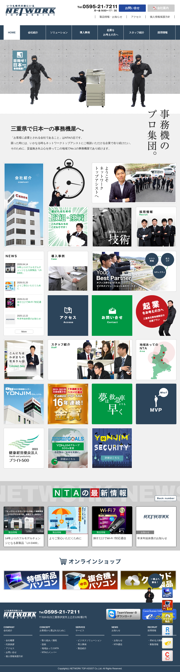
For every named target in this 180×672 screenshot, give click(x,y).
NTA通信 (118, 644)
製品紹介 (82, 648)
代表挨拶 (10, 644)
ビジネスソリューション (90, 640)
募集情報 (154, 644)
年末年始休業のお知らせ (29, 318)
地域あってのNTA (50, 648)
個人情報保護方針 (160, 16)
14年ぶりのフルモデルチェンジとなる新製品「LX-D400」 (29, 270)
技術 (44, 644)
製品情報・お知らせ (111, 16)
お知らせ (118, 640)
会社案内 (163, 8)
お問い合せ (132, 8)
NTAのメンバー (49, 652)
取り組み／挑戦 (49, 640)
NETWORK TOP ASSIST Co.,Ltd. (86, 668)
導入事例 (82, 644)
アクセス (136, 16)
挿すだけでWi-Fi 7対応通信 (109, 538)
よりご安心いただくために (65, 538)
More (24, 331)
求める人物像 (156, 640)
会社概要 (10, 640)
